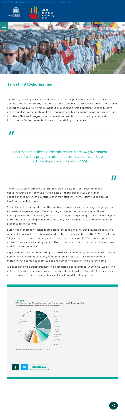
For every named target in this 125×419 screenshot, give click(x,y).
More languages (62, 2)
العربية (32, 2)
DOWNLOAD (39, 367)
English (6, 2)
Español (15, 2)
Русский (40, 2)
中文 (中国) (49, 2)
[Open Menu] (4, 26)
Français (24, 2)
